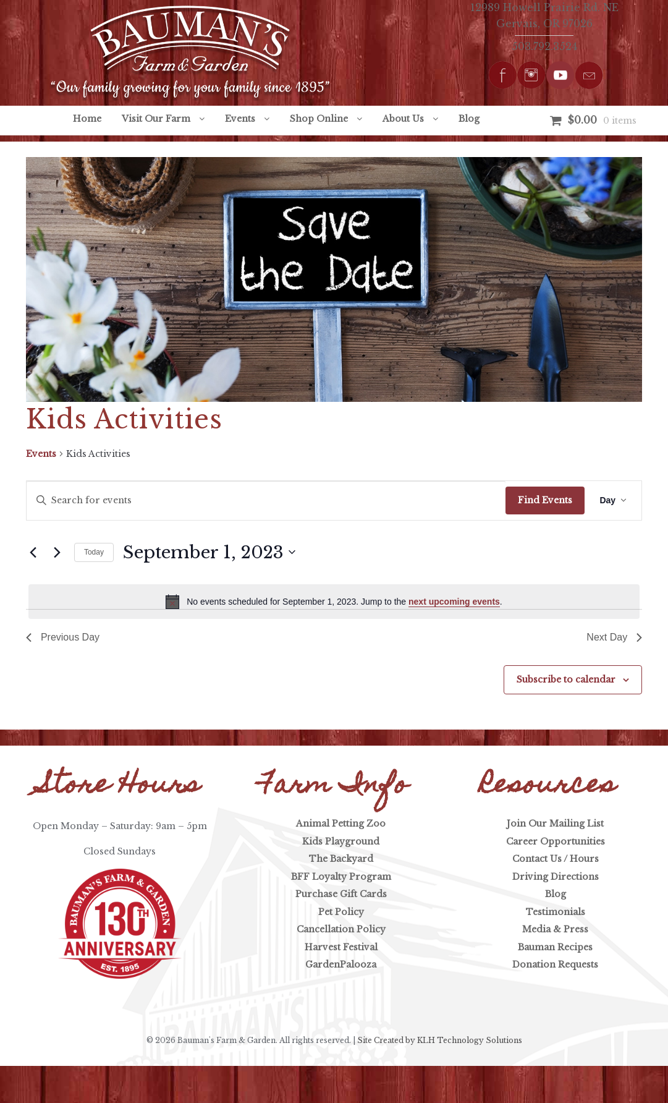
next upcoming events (454, 602)
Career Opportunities (555, 841)
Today (94, 552)
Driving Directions (555, 876)
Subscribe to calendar (566, 679)
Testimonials (555, 912)
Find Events (545, 500)
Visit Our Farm (156, 118)
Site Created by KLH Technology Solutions (439, 1040)
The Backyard (341, 858)
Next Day (614, 637)
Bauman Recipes (555, 947)
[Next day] (57, 552)
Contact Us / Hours (555, 858)
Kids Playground (340, 841)
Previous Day (62, 637)
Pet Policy (341, 912)
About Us (403, 118)
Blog (469, 118)
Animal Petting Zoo (341, 823)
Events (240, 118)
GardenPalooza (340, 964)
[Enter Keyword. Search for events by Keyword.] (266, 500)
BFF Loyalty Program (341, 876)
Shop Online (319, 118)
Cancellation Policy (341, 929)
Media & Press (555, 929)
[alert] (334, 601)
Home (87, 118)
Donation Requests (555, 964)
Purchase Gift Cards (341, 894)
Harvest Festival (341, 947)
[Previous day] (33, 552)
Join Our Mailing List (555, 823)
